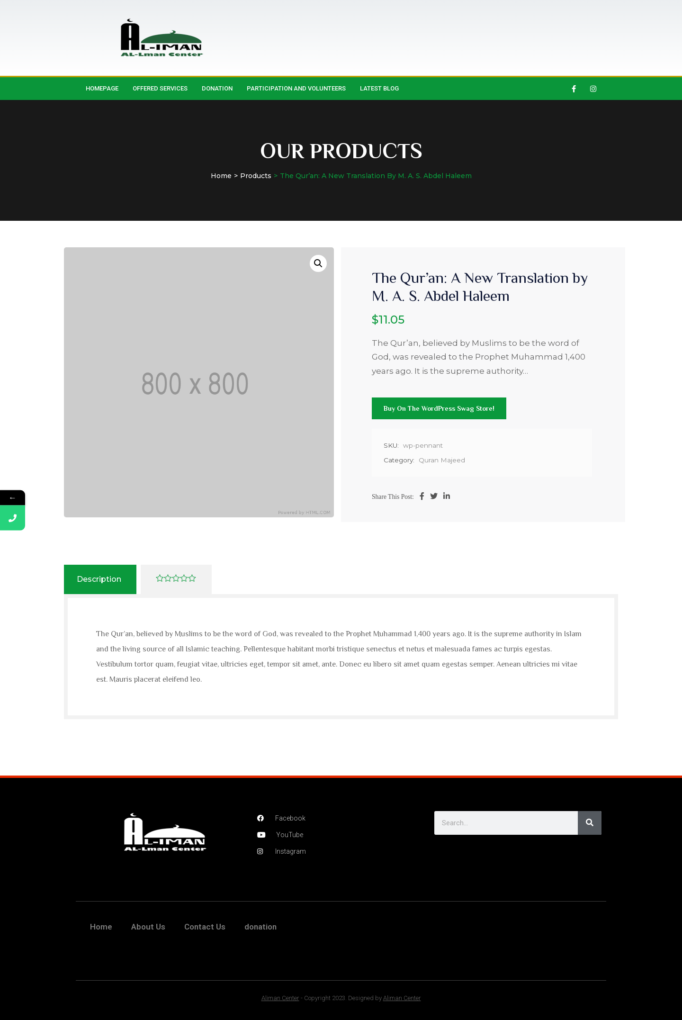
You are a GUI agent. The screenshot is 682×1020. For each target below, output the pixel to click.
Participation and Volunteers (296, 88)
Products (255, 176)
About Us (148, 926)
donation (217, 88)
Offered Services (160, 88)
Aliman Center (280, 998)
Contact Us (204, 926)
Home (221, 176)
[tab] (99, 579)
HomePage (102, 88)
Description (99, 579)
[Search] (589, 823)
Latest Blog (379, 88)
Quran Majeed (442, 460)
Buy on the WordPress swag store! (439, 408)
